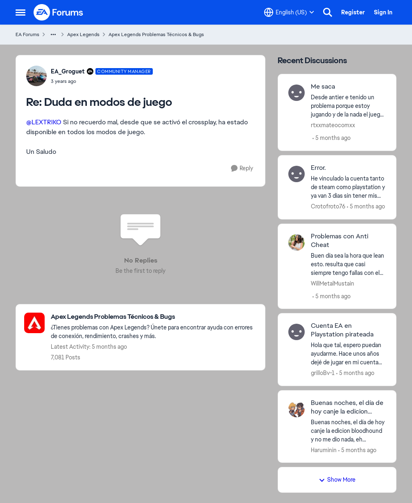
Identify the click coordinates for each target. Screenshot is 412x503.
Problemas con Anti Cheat (339, 240)
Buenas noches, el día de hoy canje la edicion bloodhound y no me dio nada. (347, 407)
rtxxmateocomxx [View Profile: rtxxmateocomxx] (333, 125)
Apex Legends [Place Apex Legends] (83, 34)
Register (353, 12)
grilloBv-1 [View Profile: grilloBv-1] (323, 373)
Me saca (323, 86)
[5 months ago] (331, 138)
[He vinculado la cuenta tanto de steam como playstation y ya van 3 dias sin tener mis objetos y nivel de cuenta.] (348, 187)
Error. (318, 168)
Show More (337, 479)
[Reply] (242, 168)
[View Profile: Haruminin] (296, 409)
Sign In (383, 12)
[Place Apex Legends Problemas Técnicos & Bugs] (154, 317)
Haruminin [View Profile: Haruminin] (324, 449)
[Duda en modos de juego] (102, 81)
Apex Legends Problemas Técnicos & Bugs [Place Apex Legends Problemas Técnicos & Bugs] (156, 34)
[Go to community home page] (59, 12)
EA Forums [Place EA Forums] (27, 34)
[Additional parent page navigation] (53, 34)
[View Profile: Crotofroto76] (296, 174)
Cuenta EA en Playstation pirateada (342, 330)
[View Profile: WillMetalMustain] (296, 242)
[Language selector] (289, 12)
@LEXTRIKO (43, 122)
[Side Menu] (20, 12)
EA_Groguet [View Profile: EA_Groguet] (68, 71)
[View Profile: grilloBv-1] (296, 332)
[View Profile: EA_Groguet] (36, 76)
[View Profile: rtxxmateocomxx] (296, 93)
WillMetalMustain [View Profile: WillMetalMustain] (332, 283)
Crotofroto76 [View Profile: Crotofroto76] (328, 206)
